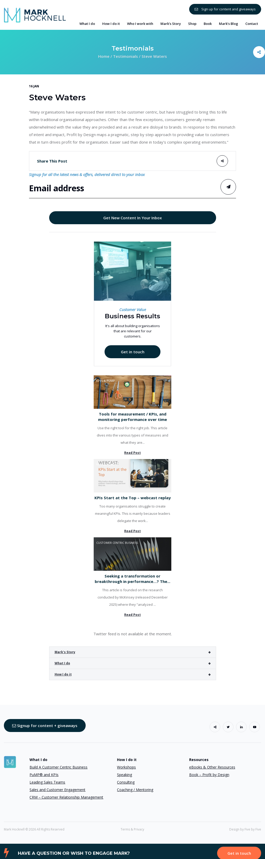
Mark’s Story (65, 652)
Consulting (126, 782)
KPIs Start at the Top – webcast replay (132, 497)
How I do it (63, 674)
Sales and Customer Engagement (57, 789)
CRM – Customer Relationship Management (66, 797)
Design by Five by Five (245, 829)
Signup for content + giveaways (44, 725)
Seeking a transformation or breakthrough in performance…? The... (132, 578)
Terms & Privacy (132, 829)
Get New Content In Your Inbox (132, 217)
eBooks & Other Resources (212, 767)
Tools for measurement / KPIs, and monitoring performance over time (132, 416)
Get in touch (132, 351)
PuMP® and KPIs (44, 774)
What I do (62, 663)
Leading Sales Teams (47, 782)
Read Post (132, 452)
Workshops (126, 767)
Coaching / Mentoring (135, 789)
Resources (199, 759)
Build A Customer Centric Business (58, 767)
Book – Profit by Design (209, 774)
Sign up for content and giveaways (225, 9)
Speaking (124, 774)
